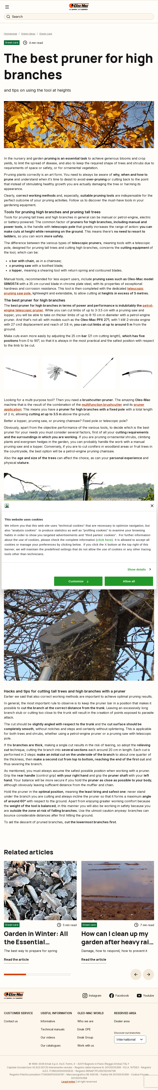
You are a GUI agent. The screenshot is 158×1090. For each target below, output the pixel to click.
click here (104, 539)
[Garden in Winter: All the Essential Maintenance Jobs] (16, 959)
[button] (135, 974)
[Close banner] (152, 505)
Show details (137, 569)
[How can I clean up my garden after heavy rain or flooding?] (93, 959)
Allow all (129, 581)
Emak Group (85, 1037)
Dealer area (122, 1021)
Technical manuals (53, 1029)
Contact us (11, 1021)
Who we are (85, 1021)
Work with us (85, 1045)
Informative (48, 1021)
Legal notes (68, 1081)
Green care (45, 33)
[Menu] (7, 7)
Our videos (48, 1037)
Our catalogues (51, 1045)
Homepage (10, 33)
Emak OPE (84, 1029)
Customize (78, 581)
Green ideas (28, 33)
